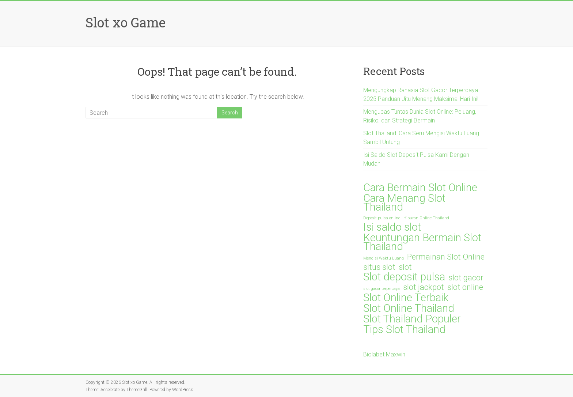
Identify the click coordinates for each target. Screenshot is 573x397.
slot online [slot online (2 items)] (465, 287)
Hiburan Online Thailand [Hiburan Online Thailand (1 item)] (426, 218)
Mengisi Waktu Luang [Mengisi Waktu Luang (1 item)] (383, 258)
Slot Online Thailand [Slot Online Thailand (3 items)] (408, 308)
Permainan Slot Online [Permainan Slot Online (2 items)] (446, 257)
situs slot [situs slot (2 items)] (379, 267)
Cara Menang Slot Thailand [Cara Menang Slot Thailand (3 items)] (404, 202)
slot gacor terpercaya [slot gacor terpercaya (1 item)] (381, 288)
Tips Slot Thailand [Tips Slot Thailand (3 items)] (404, 329)
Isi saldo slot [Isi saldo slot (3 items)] (392, 227)
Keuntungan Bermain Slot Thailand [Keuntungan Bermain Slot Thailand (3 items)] (422, 242)
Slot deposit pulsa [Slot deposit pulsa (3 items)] (404, 276)
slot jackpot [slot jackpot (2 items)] (423, 287)
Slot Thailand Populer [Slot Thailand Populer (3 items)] (412, 318)
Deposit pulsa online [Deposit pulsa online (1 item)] (381, 218)
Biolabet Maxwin (384, 354)
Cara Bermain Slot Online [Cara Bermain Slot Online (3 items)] (420, 187)
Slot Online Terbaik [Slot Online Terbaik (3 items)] (405, 297)
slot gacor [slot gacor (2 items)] (465, 277)
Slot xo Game (126, 22)
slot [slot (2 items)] (405, 267)
